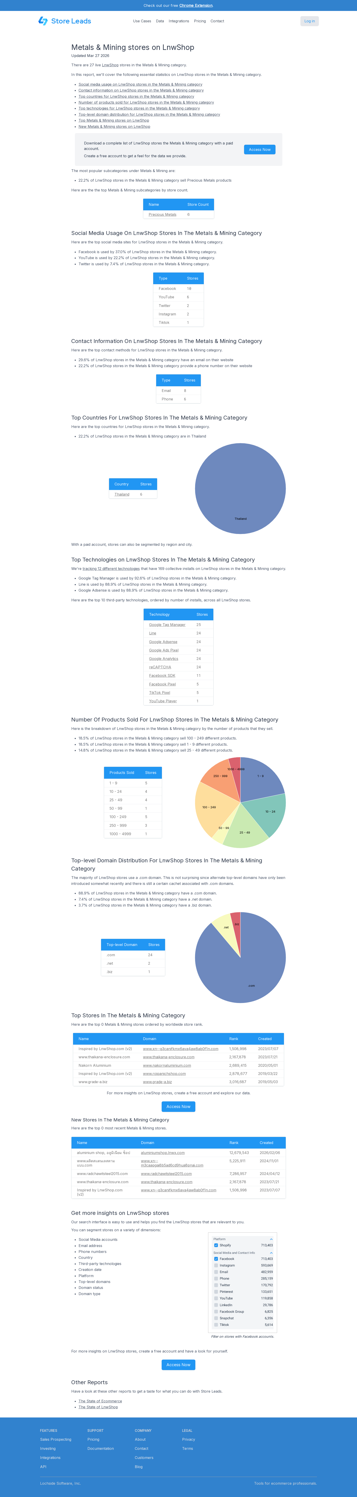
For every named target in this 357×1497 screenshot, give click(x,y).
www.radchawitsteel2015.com (166, 1173)
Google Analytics (163, 658)
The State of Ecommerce (100, 1401)
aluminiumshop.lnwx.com (163, 1152)
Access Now (260, 149)
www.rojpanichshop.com (164, 1073)
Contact (217, 21)
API (43, 1466)
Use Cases (142, 21)
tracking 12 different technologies (111, 568)
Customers (144, 1457)
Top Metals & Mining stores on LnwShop (114, 120)
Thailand (122, 494)
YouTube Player (163, 701)
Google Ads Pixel (163, 650)
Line (152, 633)
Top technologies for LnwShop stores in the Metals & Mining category (139, 108)
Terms (187, 1448)
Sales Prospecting (55, 1439)
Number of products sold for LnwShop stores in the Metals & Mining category (146, 102)
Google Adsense (163, 641)
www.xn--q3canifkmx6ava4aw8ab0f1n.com (180, 1048)
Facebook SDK (162, 675)
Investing (48, 1448)
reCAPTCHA (160, 667)
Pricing (200, 21)
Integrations (179, 21)
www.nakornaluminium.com (167, 1065)
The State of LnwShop (98, 1407)
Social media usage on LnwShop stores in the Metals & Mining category (140, 84)
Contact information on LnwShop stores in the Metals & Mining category (141, 90)
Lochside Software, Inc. (60, 1483)
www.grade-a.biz (157, 1082)
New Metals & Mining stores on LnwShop (114, 126)
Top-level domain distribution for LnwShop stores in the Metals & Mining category (149, 114)
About (140, 1439)
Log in (309, 21)
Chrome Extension (195, 5)
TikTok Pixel (159, 692)
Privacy (188, 1439)
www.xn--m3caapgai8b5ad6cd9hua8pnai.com (172, 1163)
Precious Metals (162, 214)
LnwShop (110, 65)
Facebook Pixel (162, 684)
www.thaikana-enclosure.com (168, 1057)
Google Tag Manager (167, 624)
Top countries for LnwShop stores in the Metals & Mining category (136, 96)
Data (160, 21)
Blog (139, 1466)
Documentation (100, 1448)
